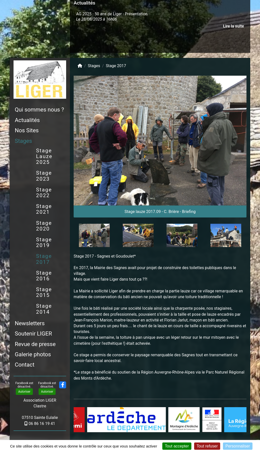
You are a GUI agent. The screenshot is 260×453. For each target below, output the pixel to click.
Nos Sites (27, 130)
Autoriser (24, 391)
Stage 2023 (44, 176)
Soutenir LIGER (33, 333)
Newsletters (30, 323)
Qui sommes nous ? (39, 109)
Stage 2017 (44, 259)
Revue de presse (35, 344)
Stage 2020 (44, 226)
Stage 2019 (44, 242)
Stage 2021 (44, 209)
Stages (23, 141)
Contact (24, 364)
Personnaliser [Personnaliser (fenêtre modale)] (237, 446)
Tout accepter (177, 446)
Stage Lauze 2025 (44, 156)
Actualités (27, 120)
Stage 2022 (44, 192)
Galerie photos (33, 354)
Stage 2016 (44, 276)
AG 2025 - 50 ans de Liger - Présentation (112, 14)
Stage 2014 (44, 309)
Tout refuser (207, 446)
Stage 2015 (44, 292)
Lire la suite (233, 26)
